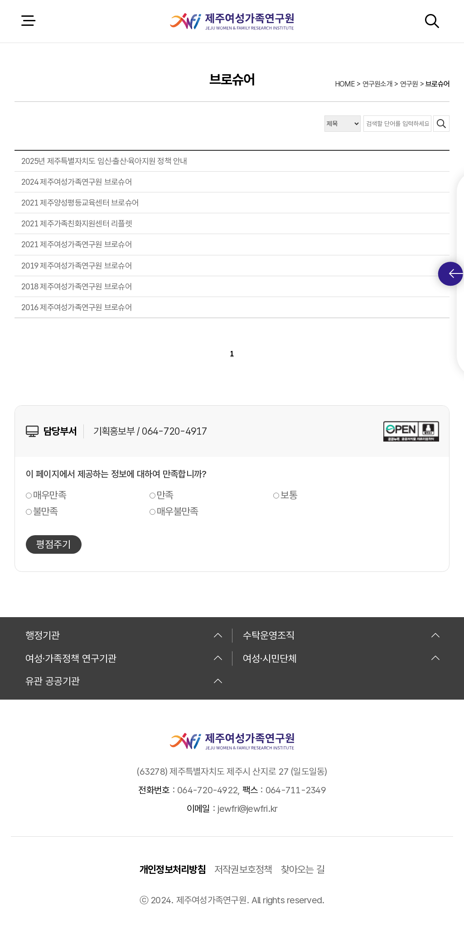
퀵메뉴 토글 (456, 274)
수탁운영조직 (341, 635)
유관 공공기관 (124, 681)
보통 (288, 495)
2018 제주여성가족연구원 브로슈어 (76, 286)
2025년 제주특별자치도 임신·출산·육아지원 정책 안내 (104, 161)
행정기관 (124, 635)
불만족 (45, 511)
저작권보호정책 (243, 869)
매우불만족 (177, 511)
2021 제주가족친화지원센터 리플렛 (76, 223)
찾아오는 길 (303, 869)
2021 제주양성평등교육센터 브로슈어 (80, 202)
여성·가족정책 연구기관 (124, 658)
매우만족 (49, 495)
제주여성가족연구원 (232, 21)
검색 (432, 21)
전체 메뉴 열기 (28, 21)
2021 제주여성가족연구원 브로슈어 (76, 244)
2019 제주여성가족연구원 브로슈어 (76, 265)
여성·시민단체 (341, 658)
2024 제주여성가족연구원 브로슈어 (76, 182)
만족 (165, 495)
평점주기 (53, 544)
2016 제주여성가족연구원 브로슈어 (76, 307)
